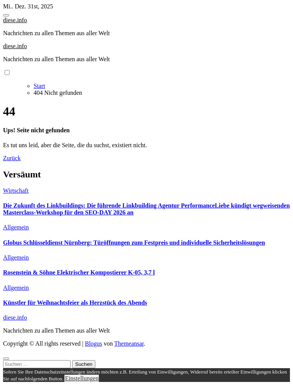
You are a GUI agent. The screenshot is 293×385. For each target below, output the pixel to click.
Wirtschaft (16, 190)
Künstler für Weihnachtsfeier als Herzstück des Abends (75, 302)
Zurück (12, 158)
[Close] (6, 358)
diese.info (15, 20)
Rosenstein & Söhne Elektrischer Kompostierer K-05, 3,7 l (79, 272)
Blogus (93, 343)
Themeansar (129, 343)
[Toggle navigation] (6, 15)
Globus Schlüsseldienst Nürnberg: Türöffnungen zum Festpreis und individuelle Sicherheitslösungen (134, 242)
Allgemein (16, 227)
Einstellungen (81, 378)
